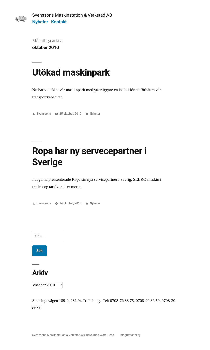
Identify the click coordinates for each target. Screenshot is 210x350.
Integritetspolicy (130, 335)
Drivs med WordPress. (100, 335)
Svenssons (44, 113)
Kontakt (59, 22)
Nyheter (40, 22)
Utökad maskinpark (71, 72)
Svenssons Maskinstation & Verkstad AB (72, 15)
